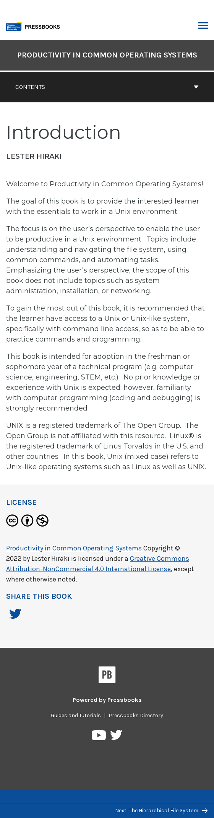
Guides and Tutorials (76, 715)
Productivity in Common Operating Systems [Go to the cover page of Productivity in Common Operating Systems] (107, 55)
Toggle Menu (203, 26)
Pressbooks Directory (136, 715)
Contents (107, 86)
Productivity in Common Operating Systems (74, 548)
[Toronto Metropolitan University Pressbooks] (35, 26)
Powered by (107, 699)
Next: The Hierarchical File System (161, 810)
